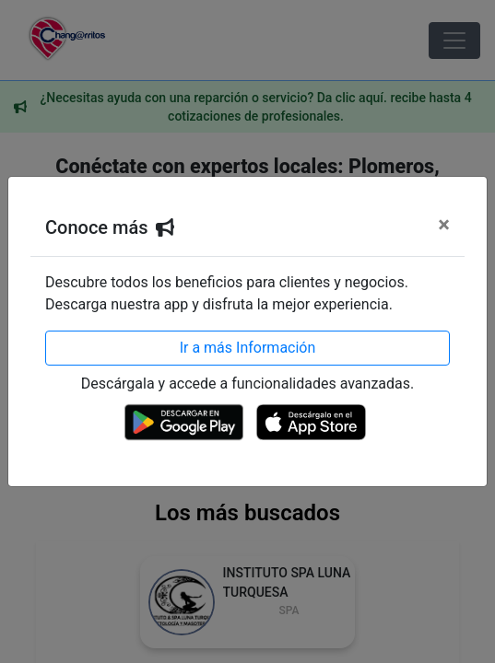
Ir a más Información (248, 347)
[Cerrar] (444, 224)
